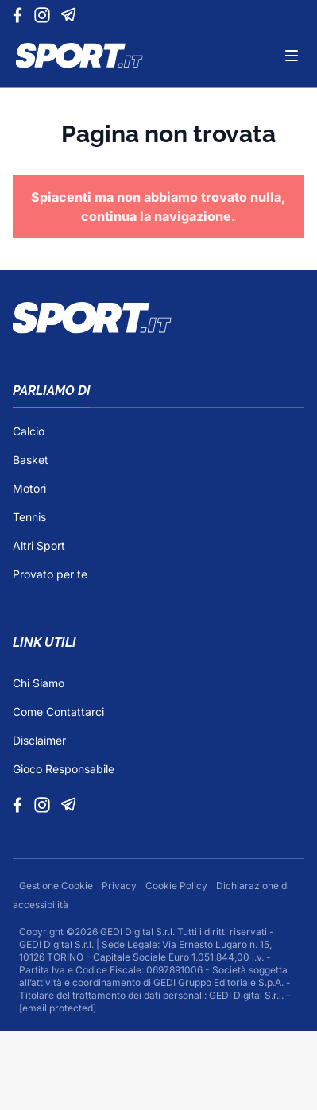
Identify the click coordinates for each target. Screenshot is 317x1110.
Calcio (28, 431)
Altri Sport (39, 545)
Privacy (120, 885)
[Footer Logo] (158, 318)
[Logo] (79, 55)
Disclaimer (39, 740)
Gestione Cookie (57, 885)
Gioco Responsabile (63, 768)
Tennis (29, 517)
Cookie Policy (177, 885)
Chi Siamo (38, 683)
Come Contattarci (58, 711)
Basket (30, 459)
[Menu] (291, 56)
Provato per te (50, 574)
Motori (29, 488)
